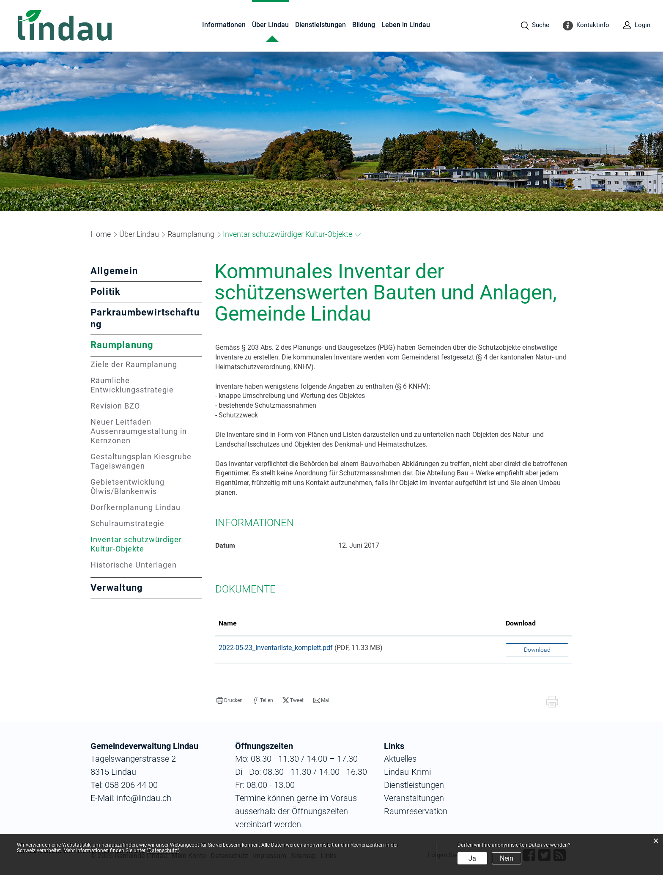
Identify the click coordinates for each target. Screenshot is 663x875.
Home (100, 234)
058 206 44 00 (131, 785)
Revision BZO (115, 405)
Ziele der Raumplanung (133, 364)
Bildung (363, 25)
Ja (472, 858)
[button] (139, 234)
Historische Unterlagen (133, 564)
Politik (105, 291)
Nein (506, 858)
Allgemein (114, 271)
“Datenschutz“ (163, 850)
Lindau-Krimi (407, 772)
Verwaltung (116, 587)
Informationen (224, 25)
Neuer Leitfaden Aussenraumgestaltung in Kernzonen (138, 431)
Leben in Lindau (405, 25)
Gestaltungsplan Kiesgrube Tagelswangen (141, 461)
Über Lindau (270, 25)
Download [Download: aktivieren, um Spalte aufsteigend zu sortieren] (521, 623)
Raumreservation (415, 811)
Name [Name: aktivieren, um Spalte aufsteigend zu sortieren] (228, 623)
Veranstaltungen (414, 798)
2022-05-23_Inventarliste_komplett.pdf (276, 648)
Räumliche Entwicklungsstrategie (132, 385)
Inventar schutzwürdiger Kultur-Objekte (141, 544)
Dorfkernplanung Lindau (135, 507)
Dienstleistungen (320, 25)
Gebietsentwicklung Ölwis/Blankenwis (127, 486)
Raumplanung (122, 345)
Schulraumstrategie (127, 523)
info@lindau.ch (143, 798)
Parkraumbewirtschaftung (145, 318)
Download (537, 649)
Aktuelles (400, 759)
